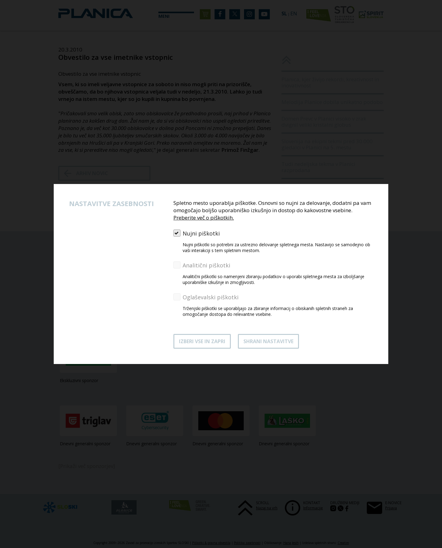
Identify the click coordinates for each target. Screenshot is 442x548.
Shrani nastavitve (268, 341)
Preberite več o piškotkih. (203, 217)
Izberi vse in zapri (202, 341)
